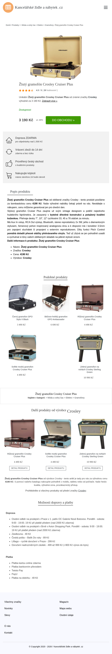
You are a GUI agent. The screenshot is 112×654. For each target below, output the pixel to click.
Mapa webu (66, 608)
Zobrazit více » (49, 101)
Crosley (92, 97)
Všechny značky (12, 602)
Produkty (15, 25)
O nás (7, 626)
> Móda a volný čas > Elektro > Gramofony (37, 25)
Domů (8, 25)
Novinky (8, 608)
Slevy (7, 615)
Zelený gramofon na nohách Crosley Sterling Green (89, 369)
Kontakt (8, 632)
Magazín (64, 602)
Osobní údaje (67, 615)
